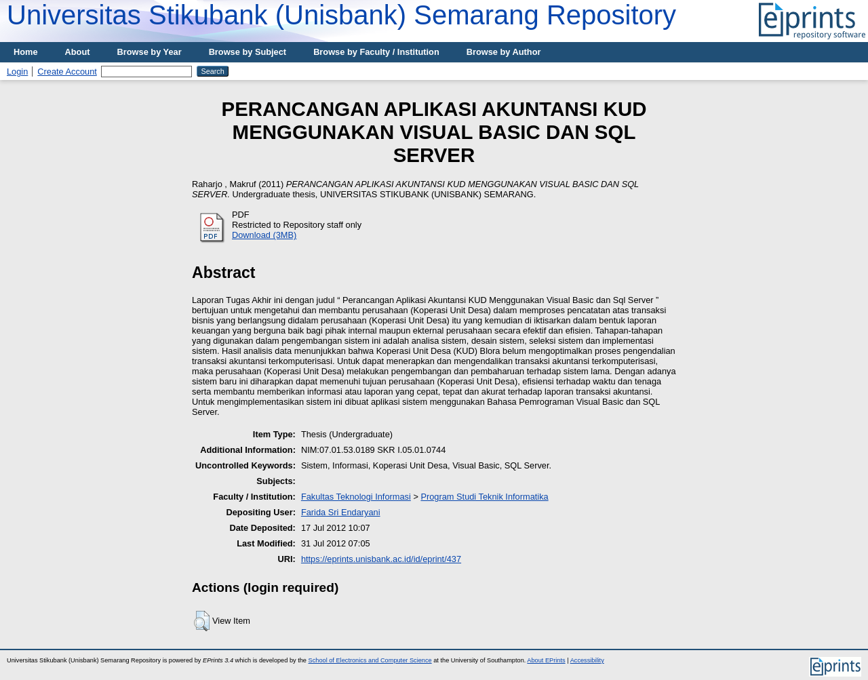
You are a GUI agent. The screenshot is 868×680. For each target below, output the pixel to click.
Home (26, 52)
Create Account (67, 71)
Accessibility (587, 660)
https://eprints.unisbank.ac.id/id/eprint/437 (381, 559)
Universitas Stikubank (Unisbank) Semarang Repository (341, 15)
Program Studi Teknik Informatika (484, 497)
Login (17, 71)
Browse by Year (149, 52)
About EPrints (546, 660)
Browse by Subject (248, 52)
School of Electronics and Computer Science (370, 660)
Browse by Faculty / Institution (376, 52)
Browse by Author (504, 52)
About (77, 52)
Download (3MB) (264, 235)
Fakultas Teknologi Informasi (356, 497)
